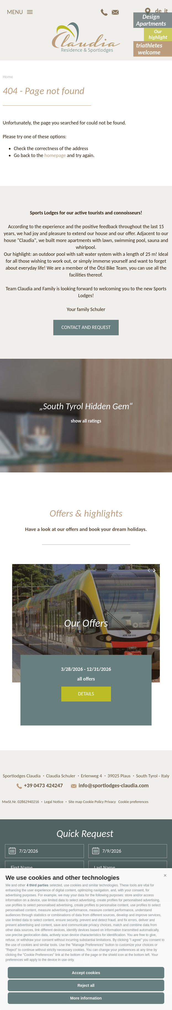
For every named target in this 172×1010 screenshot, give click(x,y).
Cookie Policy (93, 801)
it (166, 11)
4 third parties (37, 885)
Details (86, 694)
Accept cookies (86, 973)
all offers (86, 679)
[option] (86, 415)
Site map (75, 801)
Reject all (86, 985)
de (158, 11)
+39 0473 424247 (44, 785)
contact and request (86, 327)
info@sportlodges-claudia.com (114, 785)
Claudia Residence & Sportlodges (86, 37)
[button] (165, 875)
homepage (55, 155)
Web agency (163, 801)
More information (86, 998)
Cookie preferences (133, 801)
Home (8, 76)
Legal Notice (53, 801)
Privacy (110, 801)
